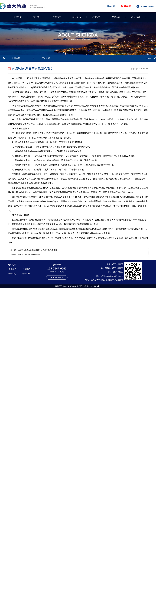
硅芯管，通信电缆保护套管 (29, 255)
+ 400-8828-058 (148, 6)
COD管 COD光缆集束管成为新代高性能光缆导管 (37, 250)
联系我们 (135, 17)
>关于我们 (12, 269)
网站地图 (111, 6)
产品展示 (57, 17)
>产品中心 (12, 274)
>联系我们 (26, 269)
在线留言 (116, 17)
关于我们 (37, 17)
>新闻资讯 (26, 274)
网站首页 (18, 17)
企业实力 (96, 17)
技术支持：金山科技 (92, 286)
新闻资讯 (76, 17)
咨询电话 (126, 6)
